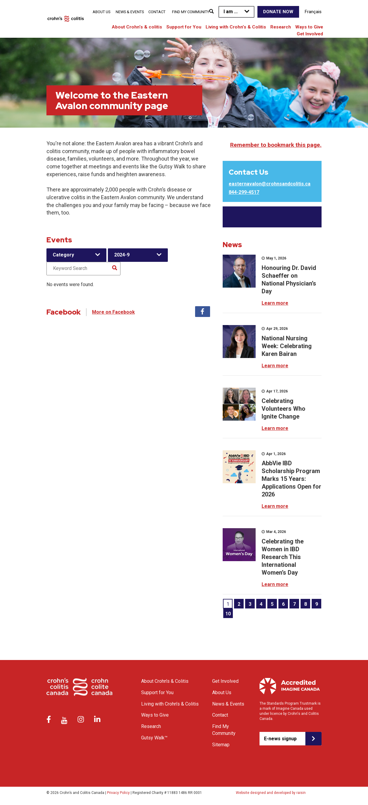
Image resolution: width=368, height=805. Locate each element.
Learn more (275, 303)
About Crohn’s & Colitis (164, 681)
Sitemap (221, 744)
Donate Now (278, 11)
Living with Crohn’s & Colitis (236, 27)
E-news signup (280, 738)
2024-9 (121, 255)
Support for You (183, 27)
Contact (156, 12)
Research (280, 27)
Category (63, 255)
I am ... (231, 11)
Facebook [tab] (202, 311)
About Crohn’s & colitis (137, 27)
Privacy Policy (118, 793)
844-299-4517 (244, 192)
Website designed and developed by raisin (271, 793)
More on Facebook (113, 312)
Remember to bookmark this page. (276, 144)
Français (313, 11)
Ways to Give (309, 27)
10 (228, 614)
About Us (101, 12)
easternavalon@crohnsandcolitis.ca (269, 184)
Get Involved (310, 34)
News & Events (130, 12)
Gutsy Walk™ (154, 738)
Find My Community (190, 12)
